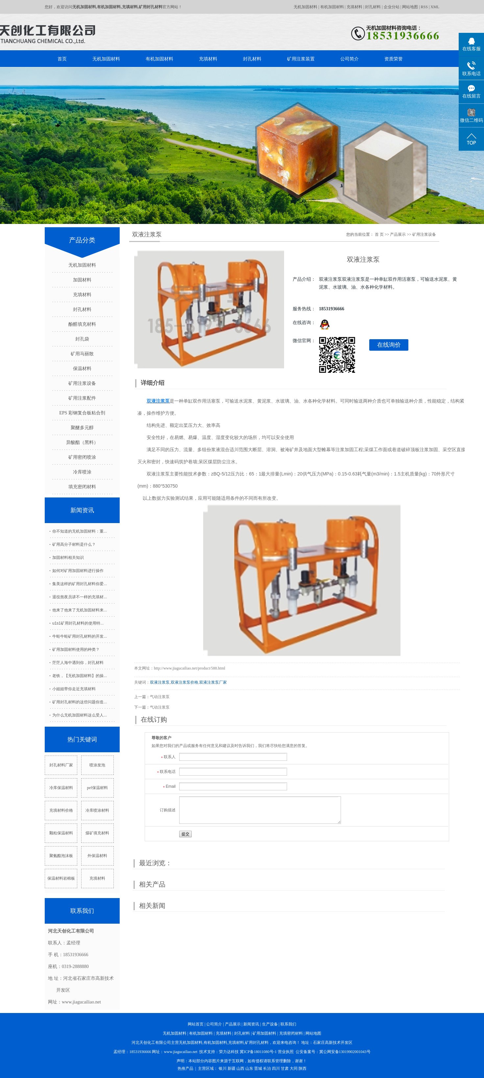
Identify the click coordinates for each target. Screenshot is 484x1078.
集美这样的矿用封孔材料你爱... (79, 584)
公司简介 (349, 58)
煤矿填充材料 (97, 833)
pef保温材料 (97, 787)
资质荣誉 (393, 58)
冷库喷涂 (82, 472)
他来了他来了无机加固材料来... (79, 610)
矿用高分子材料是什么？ (74, 544)
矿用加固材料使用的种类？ (76, 649)
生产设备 (270, 1024)
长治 (267, 1068)
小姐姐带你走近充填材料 (74, 689)
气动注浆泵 (160, 696)
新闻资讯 (251, 1024)
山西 (240, 1068)
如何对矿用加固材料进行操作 (78, 570)
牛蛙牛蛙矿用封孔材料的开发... (79, 636)
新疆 (231, 1068)
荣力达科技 (229, 1051)
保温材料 (82, 368)
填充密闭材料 (82, 486)
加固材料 (82, 279)
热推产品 (185, 1068)
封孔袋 (82, 339)
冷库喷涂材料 (97, 810)
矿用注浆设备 (82, 383)
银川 (223, 1068)
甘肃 (285, 1068)
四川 (276, 1068)
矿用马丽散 (82, 353)
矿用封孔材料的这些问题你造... (79, 702)
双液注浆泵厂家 (213, 682)
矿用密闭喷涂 (82, 457)
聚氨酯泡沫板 (61, 855)
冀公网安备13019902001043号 (345, 1051)
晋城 (258, 1068)
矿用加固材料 (264, 1033)
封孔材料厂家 (61, 765)
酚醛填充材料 (82, 324)
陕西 (302, 1068)
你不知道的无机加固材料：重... (79, 531)
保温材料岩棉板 (61, 878)
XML (434, 7)
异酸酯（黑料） (82, 442)
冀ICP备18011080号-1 (258, 1051)
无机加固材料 (305, 7)
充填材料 (354, 7)
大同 (294, 1068)
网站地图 (410, 7)
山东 (249, 1068)
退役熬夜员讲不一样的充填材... (79, 597)
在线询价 (389, 344)
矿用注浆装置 (301, 58)
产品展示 (398, 234)
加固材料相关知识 (68, 557)
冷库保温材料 (61, 787)
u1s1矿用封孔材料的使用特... (78, 623)
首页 (62, 58)
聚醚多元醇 (82, 427)
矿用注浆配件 (82, 398)
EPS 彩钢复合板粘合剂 (82, 412)
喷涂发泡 (97, 765)
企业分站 (391, 7)
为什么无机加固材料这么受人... (79, 715)
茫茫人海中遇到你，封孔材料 (78, 662)
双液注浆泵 (160, 682)
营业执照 (286, 1051)
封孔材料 (373, 7)
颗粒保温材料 (61, 833)
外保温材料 (97, 855)
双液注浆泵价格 (184, 682)
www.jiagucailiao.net (180, 1051)
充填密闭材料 (291, 1033)
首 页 (379, 234)
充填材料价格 (61, 810)
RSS (424, 7)
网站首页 (196, 1024)
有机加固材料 (332, 7)
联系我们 (288, 1024)
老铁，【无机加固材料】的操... (79, 675)
